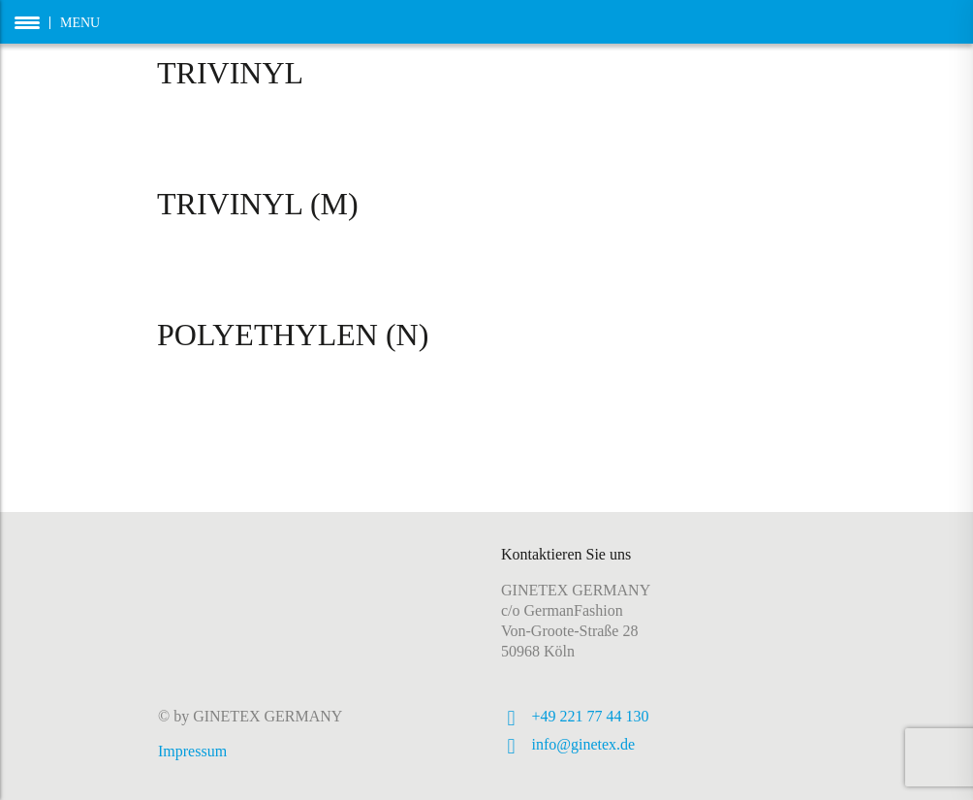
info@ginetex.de (584, 744)
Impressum (192, 751)
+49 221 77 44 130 (590, 716)
